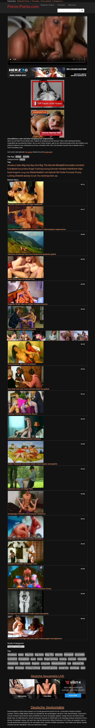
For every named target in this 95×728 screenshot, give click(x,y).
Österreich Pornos (23, 1)
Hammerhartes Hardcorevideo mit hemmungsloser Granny (29, 589)
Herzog (22, 159)
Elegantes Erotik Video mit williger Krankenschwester (28, 304)
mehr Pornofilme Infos (15, 147)
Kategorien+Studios (47, 5)
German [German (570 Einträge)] (54, 169)
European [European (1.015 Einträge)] (12, 168)
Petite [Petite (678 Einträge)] (62, 172)
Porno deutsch (46, 1)
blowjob (18, 157)
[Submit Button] (82, 10)
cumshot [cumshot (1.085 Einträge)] (79, 165)
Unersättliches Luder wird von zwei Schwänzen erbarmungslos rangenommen (37, 229)
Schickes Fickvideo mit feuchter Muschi (22, 414)
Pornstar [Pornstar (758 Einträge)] (70, 172)
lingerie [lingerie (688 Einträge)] (16, 172)
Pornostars (61, 5)
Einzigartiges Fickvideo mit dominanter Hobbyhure (26, 514)
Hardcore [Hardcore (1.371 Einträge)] (72, 168)
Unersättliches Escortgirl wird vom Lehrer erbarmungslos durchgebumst (35, 638)
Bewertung (72, 5)
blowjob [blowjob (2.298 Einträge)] (60, 165)
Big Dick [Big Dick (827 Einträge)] (35, 165)
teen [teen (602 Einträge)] (52, 176)
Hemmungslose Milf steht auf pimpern (22, 364)
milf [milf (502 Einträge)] (46, 172)
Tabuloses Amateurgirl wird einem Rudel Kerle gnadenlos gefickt (32, 254)
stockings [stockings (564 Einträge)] (45, 176)
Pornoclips (35, 1)
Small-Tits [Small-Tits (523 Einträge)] (35, 176)
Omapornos (57, 1)
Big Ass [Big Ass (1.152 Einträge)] (26, 165)
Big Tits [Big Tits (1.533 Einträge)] (43, 165)
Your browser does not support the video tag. (47, 40)
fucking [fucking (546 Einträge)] (46, 169)
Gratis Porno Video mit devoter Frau (21, 279)
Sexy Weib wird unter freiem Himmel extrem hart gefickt (28, 389)
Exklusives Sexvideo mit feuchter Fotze (22, 564)
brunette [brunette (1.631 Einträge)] (70, 165)
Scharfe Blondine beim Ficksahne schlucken (24, 439)
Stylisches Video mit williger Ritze (20, 489)
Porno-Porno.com (23, 6)
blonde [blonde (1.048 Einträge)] (51, 165)
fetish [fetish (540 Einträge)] (26, 169)
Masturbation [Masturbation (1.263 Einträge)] (37, 172)
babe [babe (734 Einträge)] (19, 165)
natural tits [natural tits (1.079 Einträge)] (53, 172)
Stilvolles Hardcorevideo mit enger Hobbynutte (25, 204)
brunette (26, 157)
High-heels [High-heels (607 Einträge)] (25, 663)
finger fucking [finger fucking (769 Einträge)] (35, 169)
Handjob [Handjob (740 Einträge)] (62, 169)
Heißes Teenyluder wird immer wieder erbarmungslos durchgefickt (32, 464)
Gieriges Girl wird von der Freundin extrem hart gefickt (28, 613)
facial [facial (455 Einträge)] (20, 169)
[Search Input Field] (68, 10)
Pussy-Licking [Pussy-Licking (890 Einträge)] (33, 668)
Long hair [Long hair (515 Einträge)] (25, 172)
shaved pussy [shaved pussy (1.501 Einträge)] (22, 175)
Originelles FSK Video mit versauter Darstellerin (25, 539)
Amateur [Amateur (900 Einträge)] (11, 165)
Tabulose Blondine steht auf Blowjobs (22, 329)
